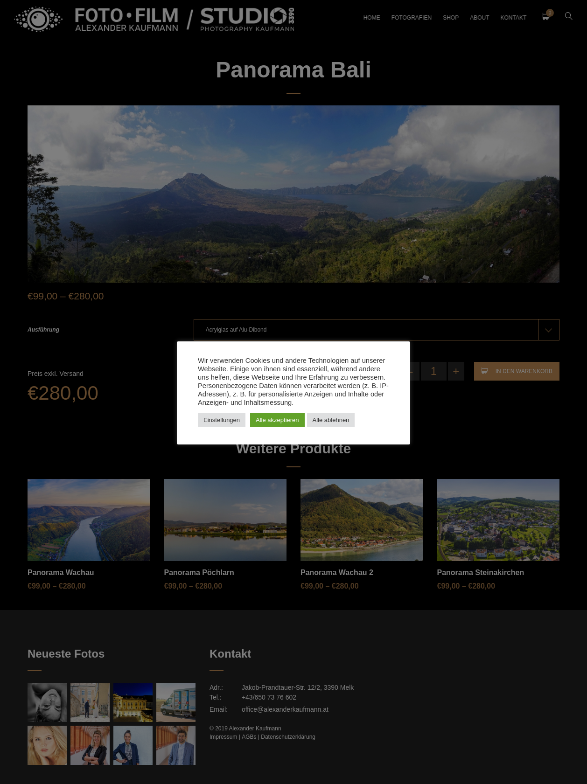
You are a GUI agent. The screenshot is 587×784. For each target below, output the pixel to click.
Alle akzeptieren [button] (277, 419)
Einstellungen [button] (221, 419)
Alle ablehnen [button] (331, 419)
